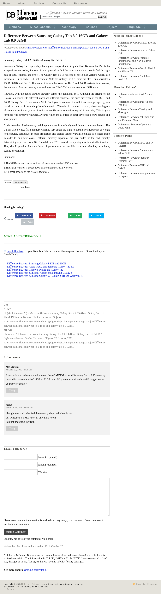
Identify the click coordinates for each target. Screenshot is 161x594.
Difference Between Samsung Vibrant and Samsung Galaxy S (39, 272)
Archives (39, 3)
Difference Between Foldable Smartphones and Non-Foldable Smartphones (134, 60)
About (22, 3)
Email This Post (15, 251)
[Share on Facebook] (24, 215)
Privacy (10, 589)
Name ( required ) (47, 457)
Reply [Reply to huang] (12, 428)
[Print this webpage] (27, 222)
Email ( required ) (47, 464)
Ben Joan (25, 187)
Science (91, 27)
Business (14, 27)
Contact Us (59, 3)
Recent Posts (20, 182)
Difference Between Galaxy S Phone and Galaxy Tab (35, 269)
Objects (112, 27)
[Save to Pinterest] (47, 215)
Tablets (43, 47)
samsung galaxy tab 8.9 (36, 569)
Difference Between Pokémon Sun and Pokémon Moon (136, 118)
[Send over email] (75, 215)
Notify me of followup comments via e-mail (29, 538)
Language (134, 27)
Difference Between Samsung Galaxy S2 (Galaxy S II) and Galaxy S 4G (45, 275)
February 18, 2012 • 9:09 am (19, 407)
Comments (152, 584)
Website (42, 472)
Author (8, 182)
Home (6, 3)
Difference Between (30, 584)
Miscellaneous (40, 27)
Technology (68, 27)
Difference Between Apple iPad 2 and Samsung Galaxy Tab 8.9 (40, 266)
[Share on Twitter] (96, 215)
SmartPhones (32, 47)
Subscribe (140, 584)
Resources (80, 3)
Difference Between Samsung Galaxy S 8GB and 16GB (36, 263)
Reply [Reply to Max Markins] (12, 390)
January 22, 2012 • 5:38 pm (19, 369)
